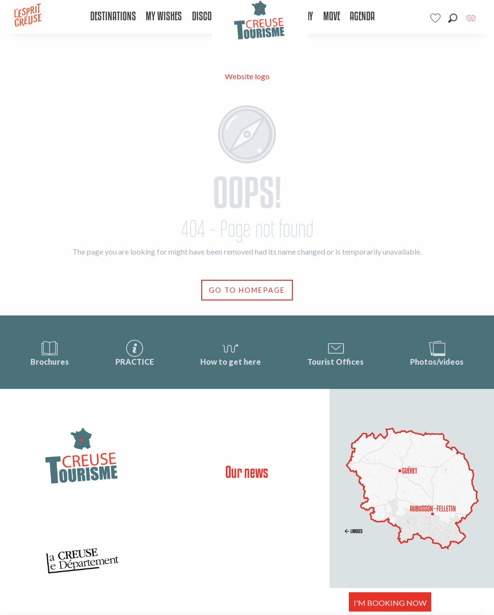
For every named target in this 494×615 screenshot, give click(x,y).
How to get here (230, 352)
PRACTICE (134, 352)
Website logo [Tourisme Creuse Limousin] (247, 76)
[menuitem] (112, 17)
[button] (452, 18)
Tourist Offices (335, 352)
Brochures (49, 352)
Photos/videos (437, 352)
